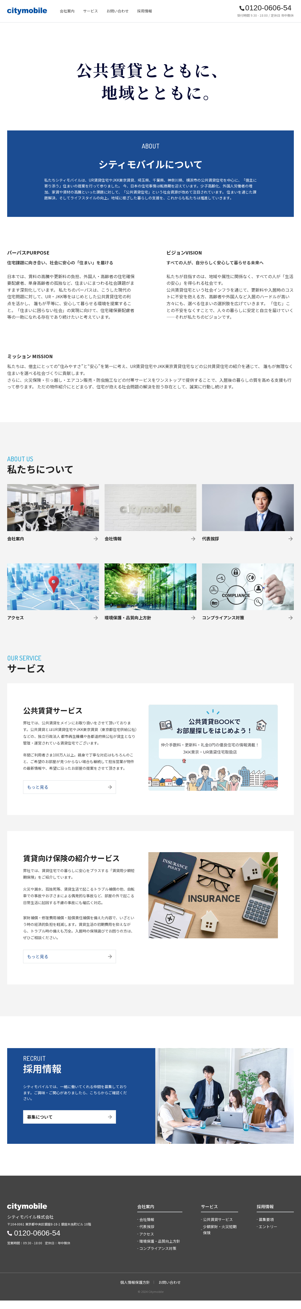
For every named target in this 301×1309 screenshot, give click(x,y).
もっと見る (69, 793)
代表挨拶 (146, 1235)
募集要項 (266, 1228)
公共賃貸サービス (218, 1228)
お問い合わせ (117, 11)
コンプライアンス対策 (157, 1257)
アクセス (146, 1242)
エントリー (268, 1235)
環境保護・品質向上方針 (159, 1249)
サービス (90, 11)
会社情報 (146, 1228)
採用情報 (144, 11)
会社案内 (67, 11)
